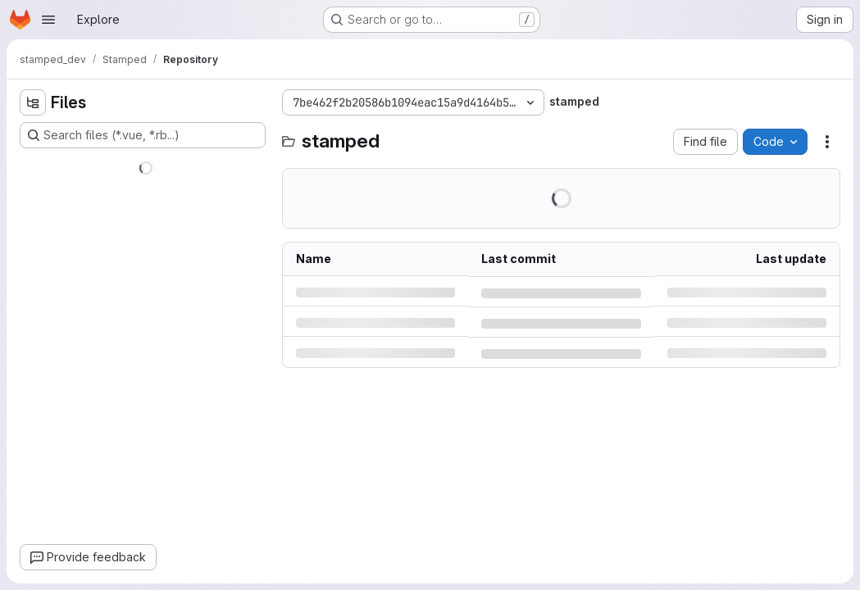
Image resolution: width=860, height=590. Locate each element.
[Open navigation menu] (48, 20)
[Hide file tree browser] (33, 102)
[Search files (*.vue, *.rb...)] (143, 135)
